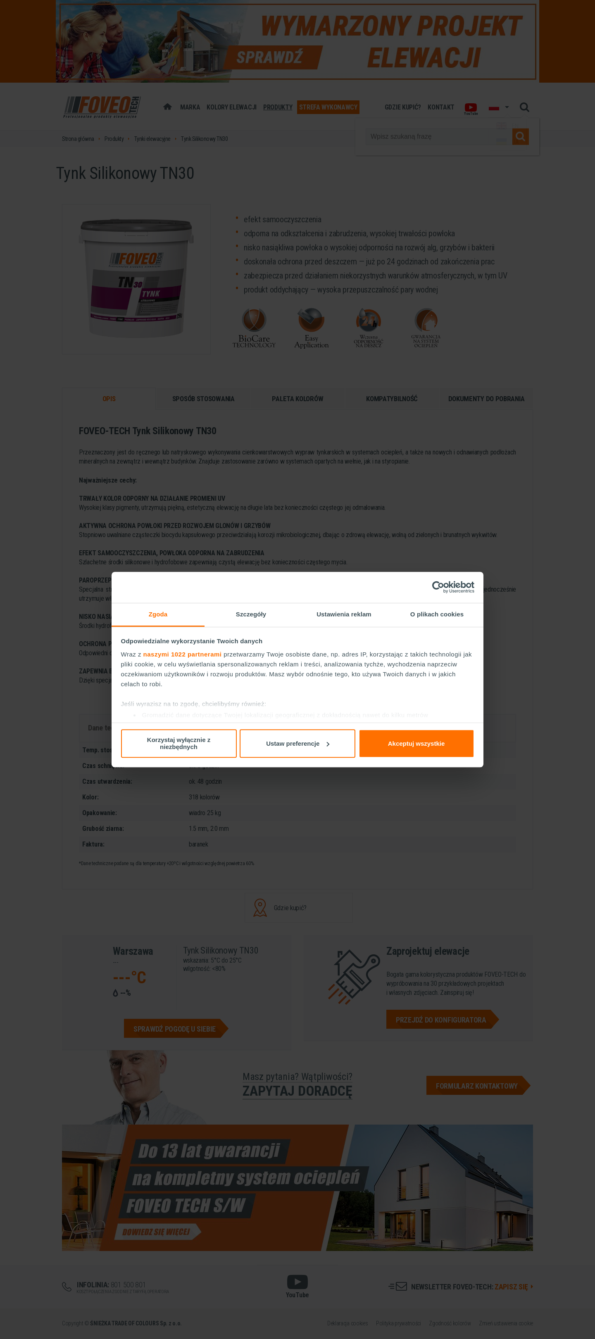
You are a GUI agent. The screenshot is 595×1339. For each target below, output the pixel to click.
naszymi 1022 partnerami (182, 654)
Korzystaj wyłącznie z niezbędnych (178, 743)
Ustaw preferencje (297, 743)
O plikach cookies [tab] (437, 614)
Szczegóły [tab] (251, 614)
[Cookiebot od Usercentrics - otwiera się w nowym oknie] (438, 587)
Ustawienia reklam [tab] (344, 614)
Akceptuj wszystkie (416, 743)
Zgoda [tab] (158, 614)
